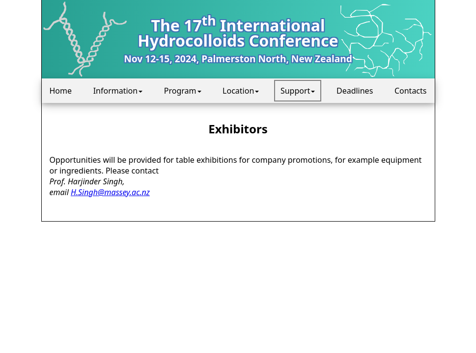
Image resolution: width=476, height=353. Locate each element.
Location (241, 90)
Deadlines (354, 90)
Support (297, 90)
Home (61, 90)
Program (182, 90)
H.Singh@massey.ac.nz (110, 192)
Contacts (410, 90)
